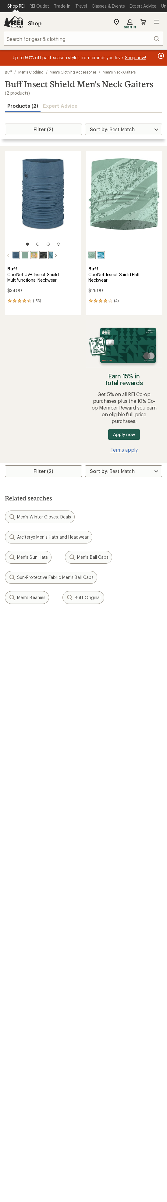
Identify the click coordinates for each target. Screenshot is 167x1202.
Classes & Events (104, 916)
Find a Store (18, 1033)
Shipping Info (101, 843)
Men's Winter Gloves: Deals (40, 516)
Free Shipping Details (109, 880)
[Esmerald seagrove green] (29, 255)
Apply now (124, 433)
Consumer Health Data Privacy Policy (112, 1151)
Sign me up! (83, 696)
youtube (106, 1071)
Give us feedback (68, 624)
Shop (34, 23)
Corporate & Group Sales (33, 997)
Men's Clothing (31, 72)
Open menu (156, 22)
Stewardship (100, 997)
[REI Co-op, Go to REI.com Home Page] (13, 22)
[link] (43, 201)
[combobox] (83, 39)
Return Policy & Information (117, 825)
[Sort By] (123, 129)
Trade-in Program (24, 934)
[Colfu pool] (47, 255)
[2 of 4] (38, 244)
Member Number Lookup (33, 906)
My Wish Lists (20, 834)
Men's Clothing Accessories (73, 72)
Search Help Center (27, 1024)
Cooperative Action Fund (114, 970)
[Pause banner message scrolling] (160, 56)
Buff (8, 72)
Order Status (100, 816)
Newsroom (98, 979)
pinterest (91, 1071)
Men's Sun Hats (28, 556)
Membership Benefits (29, 843)
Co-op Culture (21, 970)
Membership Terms (130, 1159)
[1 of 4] (27, 244)
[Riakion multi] (38, 255)
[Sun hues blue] (101, 255)
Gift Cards (16, 880)
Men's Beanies (27, 597)
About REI (97, 961)
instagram (46, 1071)
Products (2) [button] (22, 106)
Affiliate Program (23, 988)
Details (89, 654)
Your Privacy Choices (83, 1142)
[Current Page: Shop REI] (16, 6)
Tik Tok (61, 1071)
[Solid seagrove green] (20, 255)
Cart (143, 22)
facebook (76, 1071)
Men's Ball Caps (88, 556)
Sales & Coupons (105, 870)
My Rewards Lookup (28, 825)
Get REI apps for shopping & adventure (83, 1089)
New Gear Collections (29, 916)
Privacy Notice (132, 1142)
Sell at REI (16, 979)
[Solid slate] (11, 255)
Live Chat (15, 1042)
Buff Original (83, 597)
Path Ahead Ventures (109, 934)
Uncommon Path (105, 925)
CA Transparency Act (80, 1159)
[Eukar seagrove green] (92, 255)
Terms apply (124, 449)
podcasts (120, 1071)
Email (10, 667)
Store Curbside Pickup (111, 834)
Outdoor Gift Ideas (26, 870)
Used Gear (16, 925)
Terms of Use (34, 1142)
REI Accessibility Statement (83, 1167)
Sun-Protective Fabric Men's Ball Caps (51, 576)
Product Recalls (33, 1159)
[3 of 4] (48, 244)
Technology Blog (105, 988)
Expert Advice (60, 106)
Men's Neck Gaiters (119, 72)
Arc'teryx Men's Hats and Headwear (49, 536)
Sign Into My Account (29, 816)
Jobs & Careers (21, 961)
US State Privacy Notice (42, 1151)
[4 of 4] (58, 244)
